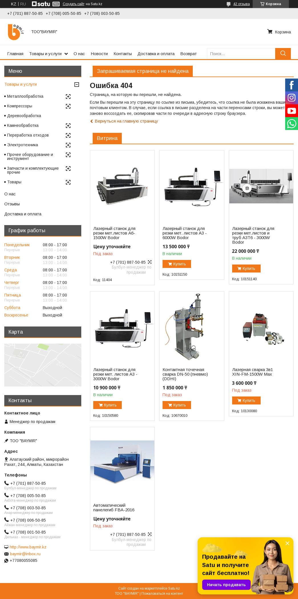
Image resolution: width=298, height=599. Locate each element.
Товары (14, 182)
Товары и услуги (45, 53)
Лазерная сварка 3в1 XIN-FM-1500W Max (252, 371)
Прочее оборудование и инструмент (30, 156)
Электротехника (22, 145)
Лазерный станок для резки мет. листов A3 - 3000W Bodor (115, 374)
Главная (15, 53)
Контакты (122, 53)
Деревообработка (24, 115)
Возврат (188, 53)
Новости (99, 53)
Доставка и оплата (156, 53)
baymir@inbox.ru (25, 554)
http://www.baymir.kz (28, 547)
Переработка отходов (28, 135)
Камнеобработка (22, 125)
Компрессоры (19, 106)
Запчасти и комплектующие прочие (33, 170)
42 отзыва (241, 4)
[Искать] (283, 53)
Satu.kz (174, 588)
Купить (179, 264)
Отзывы (12, 203)
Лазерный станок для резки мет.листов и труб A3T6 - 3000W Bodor (253, 235)
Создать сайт (73, 4)
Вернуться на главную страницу (126, 121)
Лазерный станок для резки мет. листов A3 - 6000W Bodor (185, 233)
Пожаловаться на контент (162, 594)
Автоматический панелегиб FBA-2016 (113, 507)
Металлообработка (25, 96)
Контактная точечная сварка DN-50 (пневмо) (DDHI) (185, 374)
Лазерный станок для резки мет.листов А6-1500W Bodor (114, 233)
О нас (79, 53)
